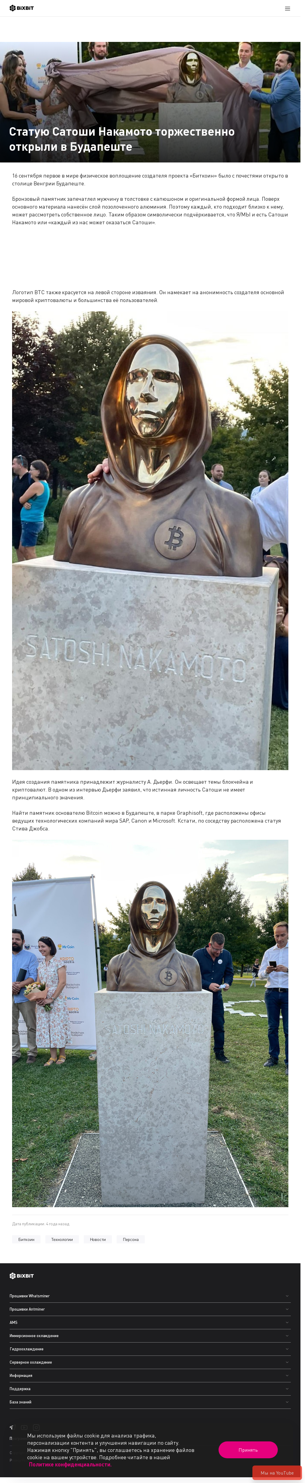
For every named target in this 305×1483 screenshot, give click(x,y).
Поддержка (20, 1388)
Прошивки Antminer (27, 1309)
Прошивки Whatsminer (30, 1295)
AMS (14, 1322)
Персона (131, 1239)
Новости (98, 1239)
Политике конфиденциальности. (70, 1464)
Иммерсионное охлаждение (34, 1335)
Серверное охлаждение (31, 1362)
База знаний (20, 1402)
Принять (248, 1450)
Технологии (62, 1239)
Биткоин (26, 1239)
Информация (21, 1375)
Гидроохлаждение (27, 1348)
